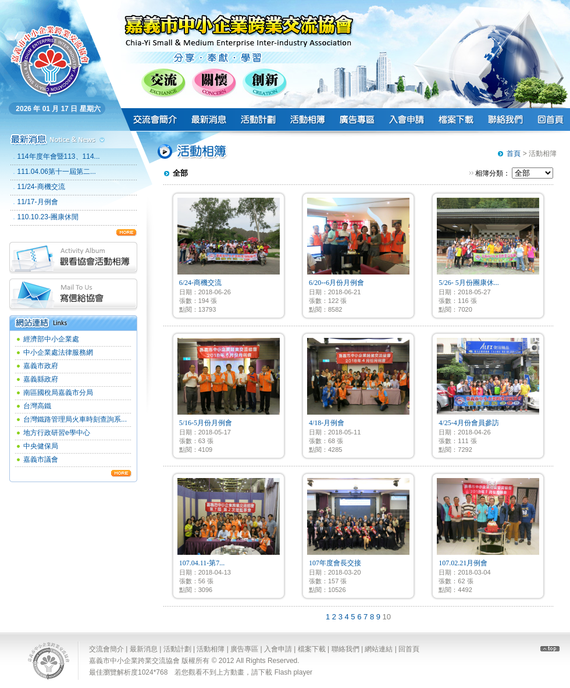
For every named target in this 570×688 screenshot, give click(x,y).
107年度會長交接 (335, 563)
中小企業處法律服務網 (58, 352)
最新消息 (144, 649)
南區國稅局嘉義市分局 (58, 392)
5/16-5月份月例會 (205, 423)
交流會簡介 (106, 649)
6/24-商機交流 (200, 283)
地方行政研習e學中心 (56, 433)
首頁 (514, 153)
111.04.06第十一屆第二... (56, 171)
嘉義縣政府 (40, 379)
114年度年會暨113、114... (58, 156)
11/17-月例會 (37, 202)
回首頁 (408, 649)
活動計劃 (177, 649)
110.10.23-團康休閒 (48, 217)
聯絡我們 (345, 649)
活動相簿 (211, 649)
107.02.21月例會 (463, 563)
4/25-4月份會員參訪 (468, 423)
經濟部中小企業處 (51, 339)
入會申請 (278, 649)
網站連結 (379, 649)
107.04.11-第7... (202, 563)
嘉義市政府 (40, 366)
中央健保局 (40, 446)
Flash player (293, 672)
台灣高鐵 (37, 406)
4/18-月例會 (326, 423)
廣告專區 (244, 649)
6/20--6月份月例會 (336, 283)
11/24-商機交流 (41, 187)
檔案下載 (312, 649)
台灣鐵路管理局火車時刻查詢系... (75, 419)
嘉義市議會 (40, 459)
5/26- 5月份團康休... (468, 283)
